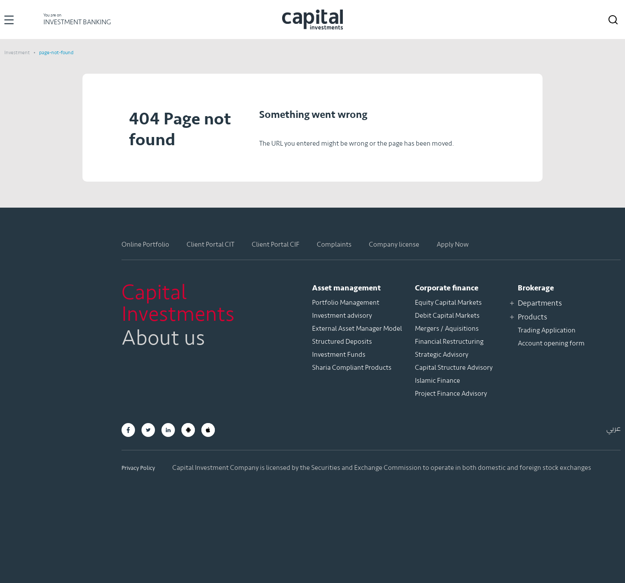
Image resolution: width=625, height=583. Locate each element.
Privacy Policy (138, 468)
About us (163, 338)
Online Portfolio (145, 244)
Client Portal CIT (210, 244)
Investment (17, 52)
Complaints (334, 244)
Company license (394, 244)
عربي (613, 428)
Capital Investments (178, 303)
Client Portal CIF (275, 244)
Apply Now (453, 244)
